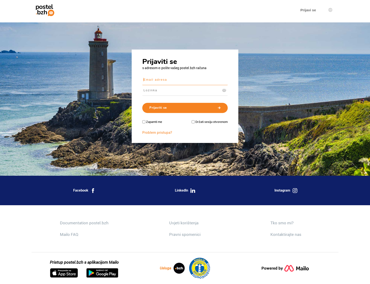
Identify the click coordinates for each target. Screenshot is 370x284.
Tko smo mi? (282, 223)
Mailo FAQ (69, 234)
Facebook (84, 190)
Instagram (285, 190)
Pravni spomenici (185, 234)
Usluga (172, 268)
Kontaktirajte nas (285, 234)
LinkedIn (185, 190)
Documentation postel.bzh (84, 223)
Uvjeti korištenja (183, 223)
